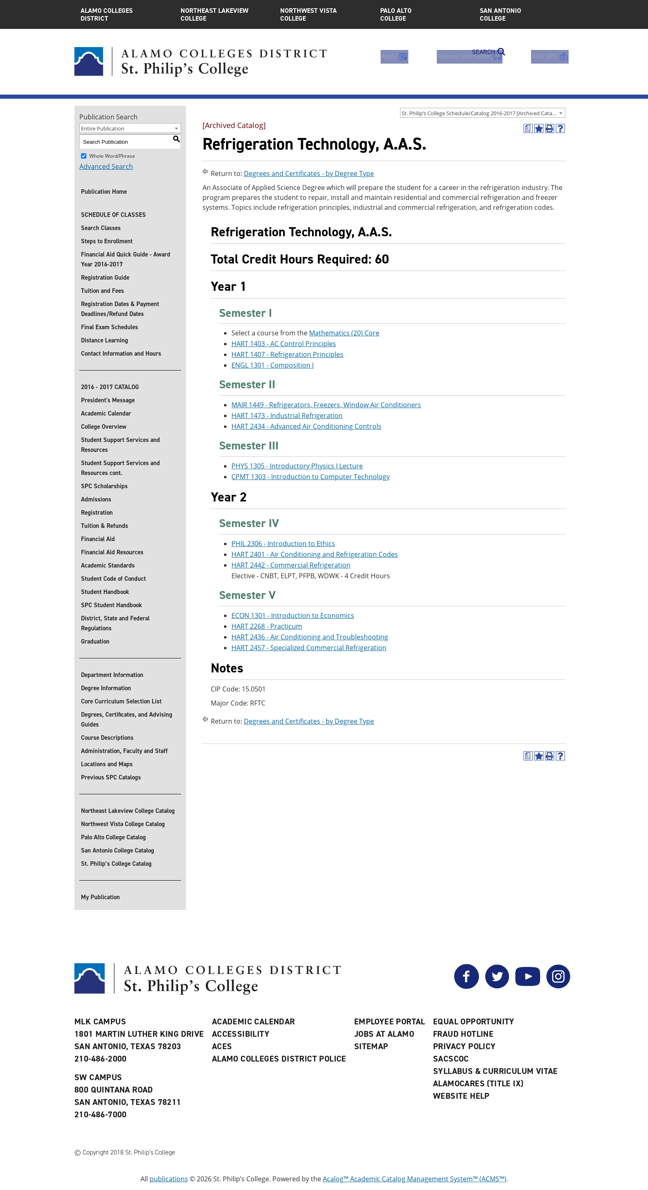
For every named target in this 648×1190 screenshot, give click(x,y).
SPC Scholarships (104, 486)
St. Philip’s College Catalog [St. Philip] (116, 864)
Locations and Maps (107, 764)
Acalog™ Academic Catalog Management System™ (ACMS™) (414, 1178)
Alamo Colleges (124, 14)
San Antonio (523, 14)
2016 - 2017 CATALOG (110, 387)
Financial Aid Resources (112, 552)
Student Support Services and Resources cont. (120, 468)
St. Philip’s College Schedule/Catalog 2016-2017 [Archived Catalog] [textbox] (481, 113)
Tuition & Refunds (104, 526)
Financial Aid (98, 539)
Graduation (95, 641)
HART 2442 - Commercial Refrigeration (290, 565)
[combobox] (482, 113)
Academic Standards (108, 565)
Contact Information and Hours (121, 353)
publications (169, 1178)
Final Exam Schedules (109, 327)
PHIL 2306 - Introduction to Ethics (283, 543)
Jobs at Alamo (384, 1033)
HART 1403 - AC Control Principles (283, 344)
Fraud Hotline (463, 1033)
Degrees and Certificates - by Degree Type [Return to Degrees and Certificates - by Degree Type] (309, 173)
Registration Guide (105, 277)
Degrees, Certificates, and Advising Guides (126, 719)
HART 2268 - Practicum (266, 626)
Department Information (112, 675)
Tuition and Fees (102, 291)
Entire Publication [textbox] (102, 128)
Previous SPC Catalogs (111, 777)
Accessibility (240, 1033)
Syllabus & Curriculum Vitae (495, 1071)
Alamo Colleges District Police (279, 1058)
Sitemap (371, 1046)
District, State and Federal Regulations (115, 623)
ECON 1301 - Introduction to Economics (292, 615)
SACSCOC (451, 1058)
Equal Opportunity (474, 1021)
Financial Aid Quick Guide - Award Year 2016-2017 (125, 259)
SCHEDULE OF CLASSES (113, 215)
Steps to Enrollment (107, 241)
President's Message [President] (108, 400)
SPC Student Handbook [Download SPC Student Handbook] (111, 605)
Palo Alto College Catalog (113, 837)
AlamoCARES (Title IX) (478, 1083)
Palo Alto (424, 14)
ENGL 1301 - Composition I (272, 365)
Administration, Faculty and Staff (124, 751)
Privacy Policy (464, 1046)
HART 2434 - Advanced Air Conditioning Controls (306, 426)
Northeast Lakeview (224, 14)
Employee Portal (389, 1021)
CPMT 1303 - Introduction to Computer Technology (310, 476)
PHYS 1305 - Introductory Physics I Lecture (297, 465)
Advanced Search (106, 166)
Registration (97, 512)
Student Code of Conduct (113, 579)
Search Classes (101, 228)
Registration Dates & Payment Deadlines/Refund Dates (120, 309)
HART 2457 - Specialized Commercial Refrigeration (308, 647)
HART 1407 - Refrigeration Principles (287, 354)
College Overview (103, 427)
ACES (222, 1046)
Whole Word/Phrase (112, 155)
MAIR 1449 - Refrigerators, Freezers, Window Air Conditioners (326, 404)
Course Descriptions (107, 738)
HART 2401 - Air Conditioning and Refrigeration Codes (314, 554)
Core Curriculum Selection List (121, 701)
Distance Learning (104, 340)
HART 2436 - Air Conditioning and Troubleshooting (309, 636)
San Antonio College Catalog (117, 850)
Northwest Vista (324, 14)
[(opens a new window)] (528, 128)
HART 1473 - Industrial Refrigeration (287, 415)
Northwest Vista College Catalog (123, 824)
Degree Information (106, 688)
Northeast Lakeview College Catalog (128, 811)
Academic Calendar (106, 413)
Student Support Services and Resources (120, 445)
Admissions (96, 499)
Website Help (461, 1095)
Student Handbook (105, 592)
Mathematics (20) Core (344, 333)
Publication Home (104, 192)
